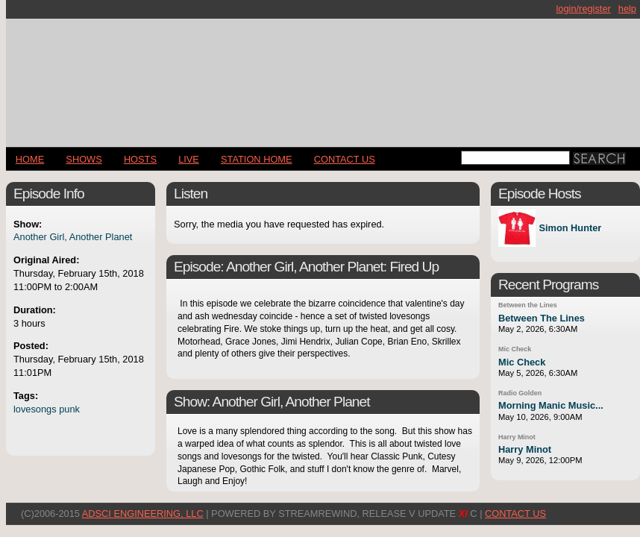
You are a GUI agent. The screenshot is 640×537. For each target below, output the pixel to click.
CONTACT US (344, 159)
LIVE (188, 159)
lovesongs (35, 409)
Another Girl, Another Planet (72, 236)
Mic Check (514, 349)
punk (69, 409)
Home (30, 159)
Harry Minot (517, 437)
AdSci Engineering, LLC (143, 513)
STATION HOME (256, 159)
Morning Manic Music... (550, 405)
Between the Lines (527, 305)
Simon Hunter (570, 228)
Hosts (140, 159)
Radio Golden (520, 393)
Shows (83, 159)
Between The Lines (541, 318)
